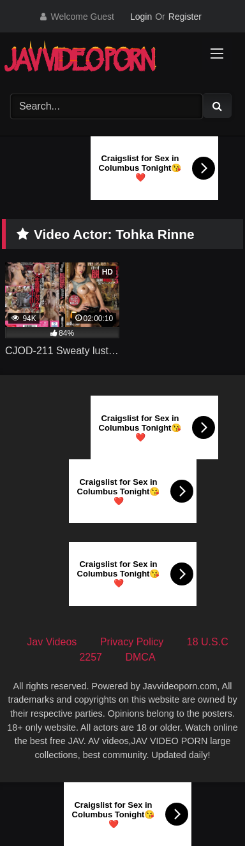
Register (185, 16)
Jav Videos (52, 641)
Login (141, 16)
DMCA (140, 657)
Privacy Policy (132, 641)
